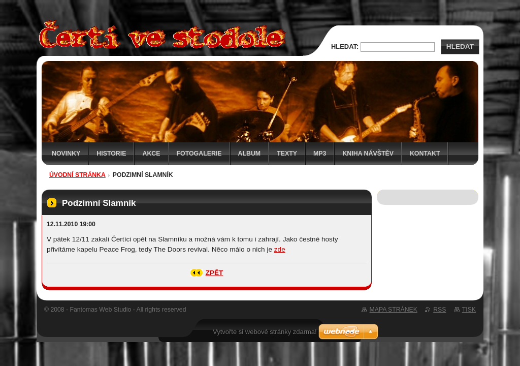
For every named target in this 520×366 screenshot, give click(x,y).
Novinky (66, 153)
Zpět (214, 273)
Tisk (469, 309)
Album (249, 153)
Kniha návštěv (368, 153)
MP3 (319, 153)
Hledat (460, 46)
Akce (151, 153)
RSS (439, 309)
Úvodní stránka (77, 174)
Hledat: (345, 46)
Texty (287, 153)
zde (279, 249)
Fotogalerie (199, 153)
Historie (111, 153)
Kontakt (425, 153)
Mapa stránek (393, 309)
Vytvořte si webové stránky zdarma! (265, 332)
